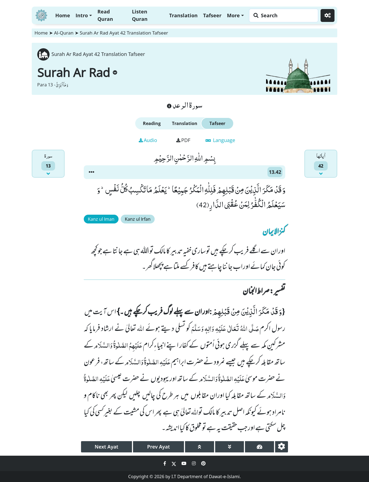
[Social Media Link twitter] (174, 463)
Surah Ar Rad (77, 72)
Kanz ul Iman (101, 219)
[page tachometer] (259, 447)
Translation (183, 15)
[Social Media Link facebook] (165, 463)
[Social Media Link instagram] (194, 463)
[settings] (282, 447)
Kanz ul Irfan (138, 219)
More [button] (233, 15)
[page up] (199, 447)
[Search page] (282, 15)
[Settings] (328, 15)
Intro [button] (82, 15)
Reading (152, 123)
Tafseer (212, 15)
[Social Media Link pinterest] (203, 463)
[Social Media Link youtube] (184, 463)
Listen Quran (140, 15)
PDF (183, 140)
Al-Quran (63, 33)
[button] (91, 172)
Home (62, 15)
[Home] (41, 15)
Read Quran (105, 15)
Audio (148, 140)
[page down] (230, 447)
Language (220, 140)
